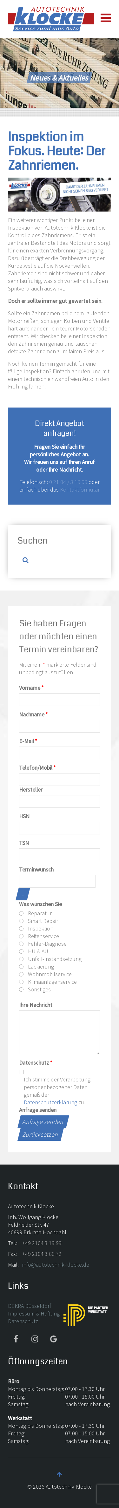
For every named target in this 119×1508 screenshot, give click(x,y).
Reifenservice (39, 936)
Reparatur (35, 913)
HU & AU (33, 951)
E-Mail (28, 741)
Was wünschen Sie (40, 904)
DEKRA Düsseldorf (29, 1305)
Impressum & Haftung (34, 1313)
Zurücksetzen (40, 1134)
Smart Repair (38, 920)
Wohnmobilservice (45, 974)
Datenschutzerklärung (50, 1102)
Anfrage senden (37, 1109)
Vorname (31, 687)
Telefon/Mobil (37, 767)
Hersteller (31, 789)
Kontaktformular (80, 489)
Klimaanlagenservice (48, 981)
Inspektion (36, 928)
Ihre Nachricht (35, 1005)
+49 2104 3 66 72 (42, 1253)
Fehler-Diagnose (43, 943)
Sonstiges (35, 989)
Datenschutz (35, 1062)
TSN (24, 842)
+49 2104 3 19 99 (42, 1243)
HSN (24, 816)
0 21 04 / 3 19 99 (68, 482)
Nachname (33, 714)
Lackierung (36, 966)
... (23, 894)
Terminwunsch (36, 869)
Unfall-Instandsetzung (50, 959)
